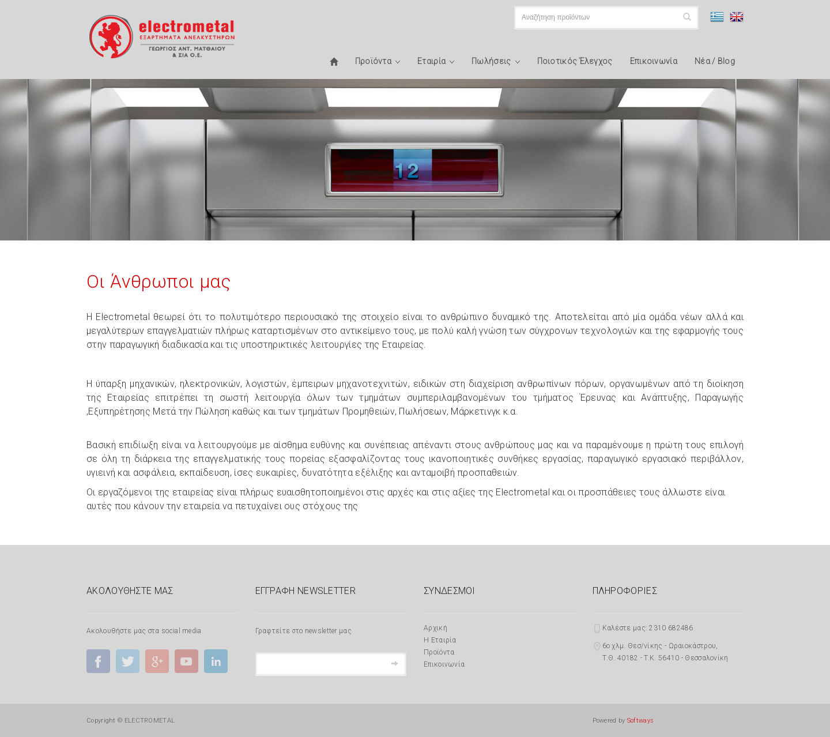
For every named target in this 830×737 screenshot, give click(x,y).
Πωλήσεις (491, 61)
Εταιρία (431, 61)
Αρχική (435, 628)
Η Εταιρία (440, 640)
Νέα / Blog (715, 61)
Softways (640, 720)
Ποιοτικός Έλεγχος (575, 61)
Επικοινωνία (653, 61)
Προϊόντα (373, 61)
